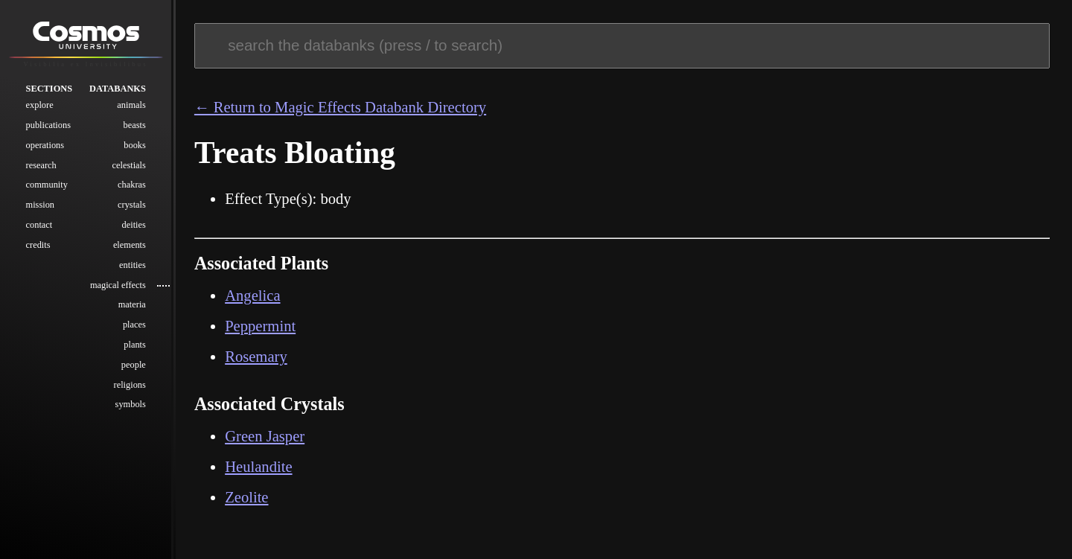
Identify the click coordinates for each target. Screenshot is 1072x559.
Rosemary (256, 356)
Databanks (117, 89)
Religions (130, 385)
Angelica (252, 295)
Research (41, 166)
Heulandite (258, 467)
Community (47, 186)
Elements (129, 246)
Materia (132, 306)
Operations (45, 146)
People (133, 366)
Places (134, 326)
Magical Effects (118, 286)
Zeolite (246, 497)
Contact (39, 226)
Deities (134, 226)
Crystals (132, 206)
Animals (131, 106)
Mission (40, 206)
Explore (40, 106)
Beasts (135, 126)
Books (135, 146)
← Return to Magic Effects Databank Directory (340, 107)
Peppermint (260, 326)
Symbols (130, 405)
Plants (135, 346)
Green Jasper (264, 436)
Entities (132, 266)
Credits (38, 246)
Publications (48, 126)
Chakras (132, 186)
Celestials (129, 166)
